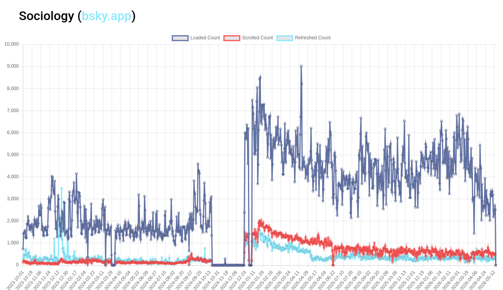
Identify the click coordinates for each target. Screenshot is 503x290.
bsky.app (107, 15)
